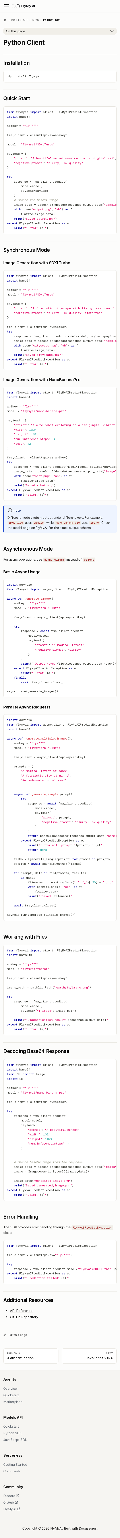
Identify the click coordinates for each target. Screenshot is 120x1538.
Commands (12, 1471)
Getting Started (15, 1464)
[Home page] (5, 20)
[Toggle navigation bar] (6, 6)
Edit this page (15, 1334)
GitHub (10, 1502)
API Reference (21, 1311)
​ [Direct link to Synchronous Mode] (60, 247)
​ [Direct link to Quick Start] (60, 96)
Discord (11, 1496)
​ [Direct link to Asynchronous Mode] (60, 546)
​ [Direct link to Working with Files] (60, 934)
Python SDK (12, 1433)
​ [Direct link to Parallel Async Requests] (60, 707)
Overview (10, 1388)
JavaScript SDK (15, 1440)
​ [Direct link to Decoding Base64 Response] (60, 1049)
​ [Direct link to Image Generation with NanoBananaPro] (60, 379)
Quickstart (11, 1395)
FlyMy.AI (42, 528)
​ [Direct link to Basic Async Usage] (60, 572)
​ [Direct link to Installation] (60, 60)
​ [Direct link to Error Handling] (60, 1214)
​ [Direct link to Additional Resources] (60, 1297)
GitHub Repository (24, 1317)
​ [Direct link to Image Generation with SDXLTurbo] (60, 263)
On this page (15, 31)
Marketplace (13, 1402)
